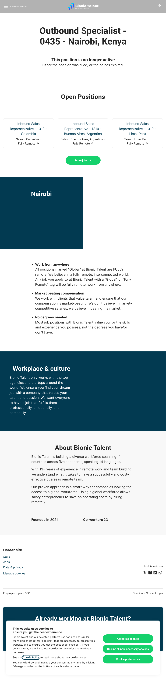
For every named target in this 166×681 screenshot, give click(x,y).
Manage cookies (14, 573)
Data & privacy (13, 567)
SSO (27, 593)
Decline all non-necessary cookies (128, 649)
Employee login (12, 593)
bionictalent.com (153, 566)
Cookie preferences (128, 659)
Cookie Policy (31, 657)
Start (6, 556)
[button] (159, 6)
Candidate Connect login (148, 593)
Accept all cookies (128, 638)
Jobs (6, 562)
